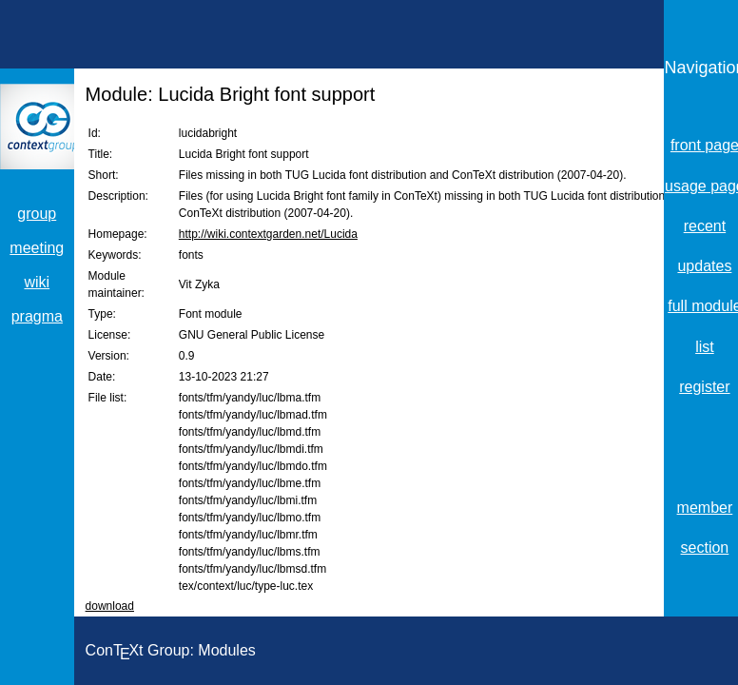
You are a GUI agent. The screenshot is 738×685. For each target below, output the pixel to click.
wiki (36, 282)
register (704, 387)
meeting (37, 248)
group (36, 214)
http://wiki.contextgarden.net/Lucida (268, 234)
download (110, 606)
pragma (37, 316)
